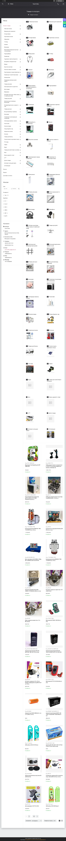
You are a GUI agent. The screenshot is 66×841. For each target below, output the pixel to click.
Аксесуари (30, 279)
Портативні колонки (54, 37)
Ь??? (29, 413)
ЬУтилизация (52, 429)
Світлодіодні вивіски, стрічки (32, 297)
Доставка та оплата (7, 175)
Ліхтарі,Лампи (32, 37)
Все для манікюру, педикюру (52, 262)
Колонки (52, 330)
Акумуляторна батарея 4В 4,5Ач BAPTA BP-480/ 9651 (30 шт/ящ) (32, 651)
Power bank (52, 296)
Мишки (50, 122)
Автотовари (32, 209)
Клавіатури (31, 104)
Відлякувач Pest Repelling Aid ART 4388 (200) (32, 465)
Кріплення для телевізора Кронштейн (31, 245)
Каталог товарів (6, 25)
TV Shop (51, 53)
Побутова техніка (33, 21)
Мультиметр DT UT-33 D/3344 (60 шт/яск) (54, 682)
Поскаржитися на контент (30, 839)
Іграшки (30, 69)
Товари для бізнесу (33, 346)
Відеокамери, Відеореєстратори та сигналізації (31, 87)
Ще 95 (6, 215)
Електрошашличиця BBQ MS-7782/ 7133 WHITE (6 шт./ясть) (33, 529)
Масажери (51, 69)
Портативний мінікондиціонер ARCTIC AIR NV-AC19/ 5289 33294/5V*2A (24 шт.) (32, 498)
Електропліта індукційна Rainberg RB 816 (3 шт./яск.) (54, 529)
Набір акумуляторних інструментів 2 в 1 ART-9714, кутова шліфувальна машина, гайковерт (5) (54, 466)
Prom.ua (39, 838)
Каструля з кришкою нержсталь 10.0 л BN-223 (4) (54, 590)
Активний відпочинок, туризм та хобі (53, 245)
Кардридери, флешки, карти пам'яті (53, 175)
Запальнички (31, 174)
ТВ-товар (30, 363)
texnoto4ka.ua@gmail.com (10, 249)
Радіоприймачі (52, 85)
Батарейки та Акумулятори (30, 122)
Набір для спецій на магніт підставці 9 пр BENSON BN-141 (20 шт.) (54, 497)
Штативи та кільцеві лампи (32, 429)
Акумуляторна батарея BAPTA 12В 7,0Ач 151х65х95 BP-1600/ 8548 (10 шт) (53, 714)
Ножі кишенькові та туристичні (53, 192)
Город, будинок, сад (54, 314)
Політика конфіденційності (41, 839)
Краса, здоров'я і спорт (54, 397)
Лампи (50, 363)
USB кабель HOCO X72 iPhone (31, 744)
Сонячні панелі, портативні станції (51, 347)
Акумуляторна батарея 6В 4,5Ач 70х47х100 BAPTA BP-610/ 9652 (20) (53, 651)
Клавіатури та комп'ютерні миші (51, 157)
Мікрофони (52, 209)
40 (34, 816)
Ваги (29, 397)
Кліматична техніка (33, 330)
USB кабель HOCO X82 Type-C (52, 806)
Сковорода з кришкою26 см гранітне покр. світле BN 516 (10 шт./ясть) (54, 776)
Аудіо (29, 379)
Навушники (32, 53)
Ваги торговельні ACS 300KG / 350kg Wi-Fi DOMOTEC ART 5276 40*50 (33, 560)
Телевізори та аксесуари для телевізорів (54, 280)
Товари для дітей (53, 225)
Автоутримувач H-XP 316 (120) (32, 806)
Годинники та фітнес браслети (53, 105)
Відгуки (5, 172)
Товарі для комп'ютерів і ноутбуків (54, 380)
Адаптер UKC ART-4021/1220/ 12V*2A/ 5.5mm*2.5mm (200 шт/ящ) (54, 745)
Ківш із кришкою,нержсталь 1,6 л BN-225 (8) (32, 621)
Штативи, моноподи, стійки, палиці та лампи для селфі (32, 227)
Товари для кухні (33, 261)
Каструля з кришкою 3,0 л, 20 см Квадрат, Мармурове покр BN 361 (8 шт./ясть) (33, 682)
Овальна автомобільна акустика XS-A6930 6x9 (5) (33, 776)
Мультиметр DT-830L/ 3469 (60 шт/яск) (53, 621)
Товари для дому (33, 192)
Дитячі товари (52, 413)
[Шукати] (2, 4)
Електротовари (32, 314)
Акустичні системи (33, 139)
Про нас (5, 169)
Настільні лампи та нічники (52, 140)
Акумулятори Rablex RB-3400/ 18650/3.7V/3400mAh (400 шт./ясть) (33, 590)
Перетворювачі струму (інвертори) (33, 157)
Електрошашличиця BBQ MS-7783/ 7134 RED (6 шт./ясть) (54, 560)
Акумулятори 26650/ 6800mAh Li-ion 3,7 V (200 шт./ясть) (33, 714)
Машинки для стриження (55, 21)
